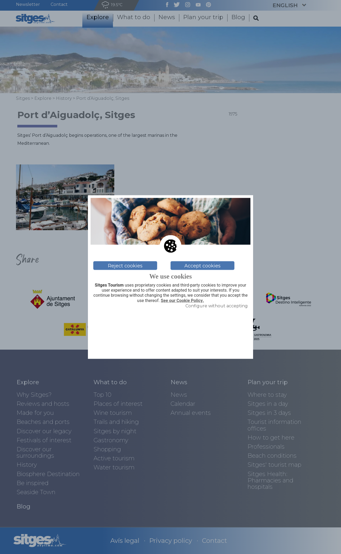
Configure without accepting (216, 305)
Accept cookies (202, 265)
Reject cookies (125, 265)
